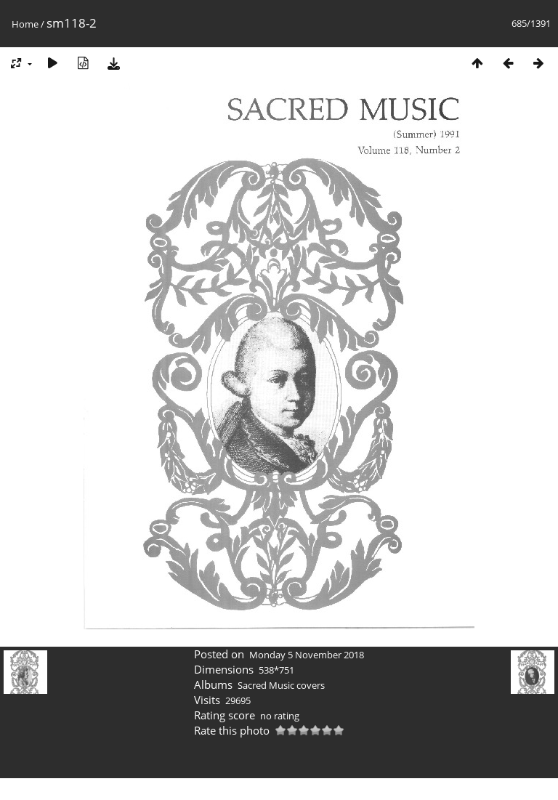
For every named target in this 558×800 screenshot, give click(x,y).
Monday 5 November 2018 (306, 654)
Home (25, 24)
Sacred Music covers (281, 685)
